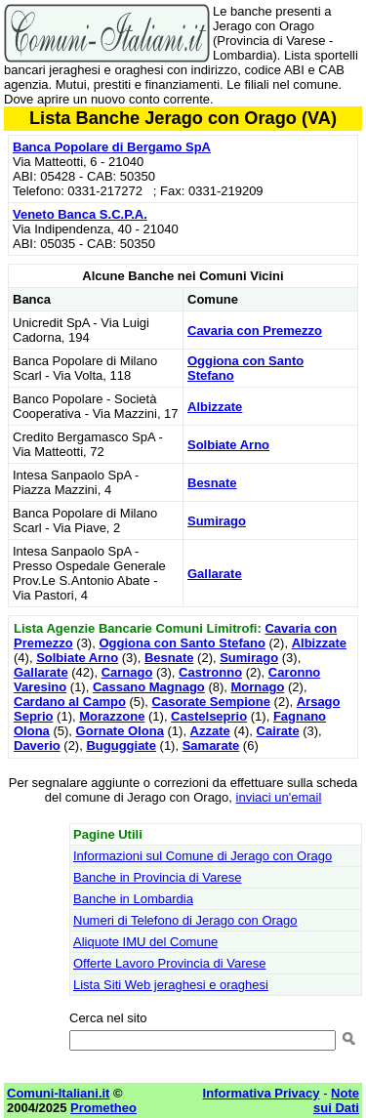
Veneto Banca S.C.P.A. (80, 214)
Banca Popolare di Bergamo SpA (112, 147)
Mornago (258, 687)
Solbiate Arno (228, 444)
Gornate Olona (120, 731)
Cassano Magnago (149, 687)
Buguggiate (121, 745)
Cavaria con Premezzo (254, 330)
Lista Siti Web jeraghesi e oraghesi (170, 984)
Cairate (278, 731)
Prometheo (103, 1107)
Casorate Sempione (211, 701)
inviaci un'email (279, 797)
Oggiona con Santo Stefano (181, 643)
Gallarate (214, 573)
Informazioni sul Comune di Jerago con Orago (202, 856)
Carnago (127, 672)
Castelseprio (209, 716)
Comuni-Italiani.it (58, 1093)
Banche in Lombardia (133, 898)
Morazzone (111, 716)
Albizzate (214, 406)
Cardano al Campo (70, 701)
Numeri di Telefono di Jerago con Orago (185, 920)
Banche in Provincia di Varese (157, 877)
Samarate (211, 745)
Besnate (212, 483)
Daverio (37, 745)
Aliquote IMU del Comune (145, 941)
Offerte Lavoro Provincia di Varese (169, 963)
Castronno (210, 672)
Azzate (210, 731)
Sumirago (216, 521)
